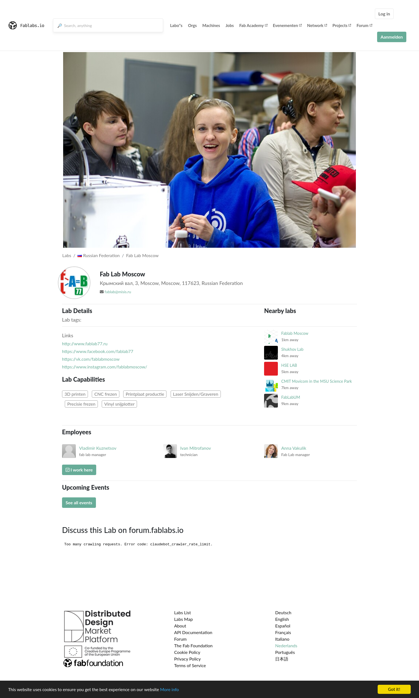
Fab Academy (253, 25)
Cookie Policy (187, 652)
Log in (384, 13)
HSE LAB (289, 365)
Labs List (182, 612)
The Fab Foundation (193, 645)
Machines (211, 25)
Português (285, 652)
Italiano (282, 639)
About (180, 625)
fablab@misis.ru (118, 291)
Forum (364, 25)
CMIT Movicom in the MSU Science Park (316, 381)
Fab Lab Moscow (142, 255)
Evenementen (287, 25)
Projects (341, 25)
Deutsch (283, 612)
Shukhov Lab (292, 349)
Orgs (192, 25)
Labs (66, 255)
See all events (79, 502)
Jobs (229, 25)
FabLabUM (290, 397)
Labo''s (176, 25)
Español (282, 625)
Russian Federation (98, 255)
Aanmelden (392, 36)
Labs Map (183, 619)
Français (283, 632)
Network (317, 25)
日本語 (281, 658)
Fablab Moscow (294, 333)
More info (169, 690)
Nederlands (286, 645)
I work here (79, 469)
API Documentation (193, 632)
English (282, 619)
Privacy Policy (187, 658)
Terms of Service (190, 665)
